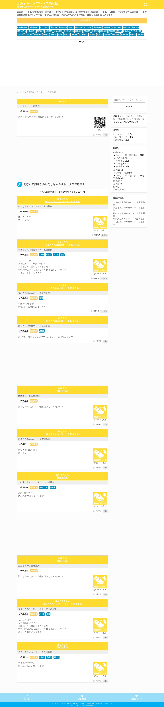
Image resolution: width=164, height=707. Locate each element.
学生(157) (74, 31)
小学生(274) (21, 31)
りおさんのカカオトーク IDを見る (62, 288)
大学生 (49, 657)
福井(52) (125, 34)
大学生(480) (94, 27)
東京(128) (89, 31)
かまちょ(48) (134, 34)
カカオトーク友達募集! (29, 106)
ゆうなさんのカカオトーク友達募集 (35, 206)
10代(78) (29, 34)
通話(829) (51, 27)
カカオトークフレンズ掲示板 (37, 5)
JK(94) (104, 31)
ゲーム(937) (43, 27)
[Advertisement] (49, 65)
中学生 (41, 657)
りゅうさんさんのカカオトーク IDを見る (62, 604)
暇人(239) (30, 31)
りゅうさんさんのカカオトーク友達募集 (37, 609)
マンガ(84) (137, 31)
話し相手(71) (64, 34)
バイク (56, 255)
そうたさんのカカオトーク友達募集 (35, 652)
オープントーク (120, 134)
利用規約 (82, 699)
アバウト (27, 699)
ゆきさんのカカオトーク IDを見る (62, 434)
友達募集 (33, 111)
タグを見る (82, 42)
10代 (115, 152)
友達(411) (102, 27)
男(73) (42, 34)
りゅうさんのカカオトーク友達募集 (35, 250)
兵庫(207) (37, 31)
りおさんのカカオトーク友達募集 (34, 293)
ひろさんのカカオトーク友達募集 (34, 326)
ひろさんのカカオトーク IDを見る (62, 321)
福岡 (41, 298)
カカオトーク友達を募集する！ (82, 20)
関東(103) (97, 31)
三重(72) (55, 34)
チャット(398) (111, 27)
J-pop (41, 255)
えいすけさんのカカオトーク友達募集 (36, 482)
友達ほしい (43, 487)
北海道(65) (103, 34)
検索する (129, 107)
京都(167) (66, 31)
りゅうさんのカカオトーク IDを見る (62, 245)
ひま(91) (111, 31)
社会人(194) (46, 31)
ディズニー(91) (120, 31)
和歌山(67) (94, 34)
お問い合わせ (136, 699)
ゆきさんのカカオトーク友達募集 (34, 439)
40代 (115, 181)
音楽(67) (87, 34)
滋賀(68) (80, 34)
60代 (115, 187)
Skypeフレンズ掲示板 (129, 119)
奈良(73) (48, 34)
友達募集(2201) (22, 27)
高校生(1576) (33, 27)
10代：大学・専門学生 (127, 155)
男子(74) (36, 34)
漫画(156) (82, 31)
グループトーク (120, 137)
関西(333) (121, 27)
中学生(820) (60, 27)
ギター (48, 255)
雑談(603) (75, 27)
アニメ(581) (84, 27)
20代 (115, 170)
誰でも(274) (138, 27)
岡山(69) (72, 34)
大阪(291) (129, 27)
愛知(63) (111, 34)
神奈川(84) (20, 34)
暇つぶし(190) (56, 31)
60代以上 (117, 189)
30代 (115, 178)
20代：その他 (122, 173)
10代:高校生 (23, 111)
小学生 (119, 164)
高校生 (41, 331)
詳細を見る (62, 391)
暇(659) (68, 27)
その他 (119, 158)
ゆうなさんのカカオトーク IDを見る (62, 201)
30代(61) (118, 34)
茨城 (62, 255)
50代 (115, 184)
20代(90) (130, 31)
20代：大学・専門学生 (127, 175)
